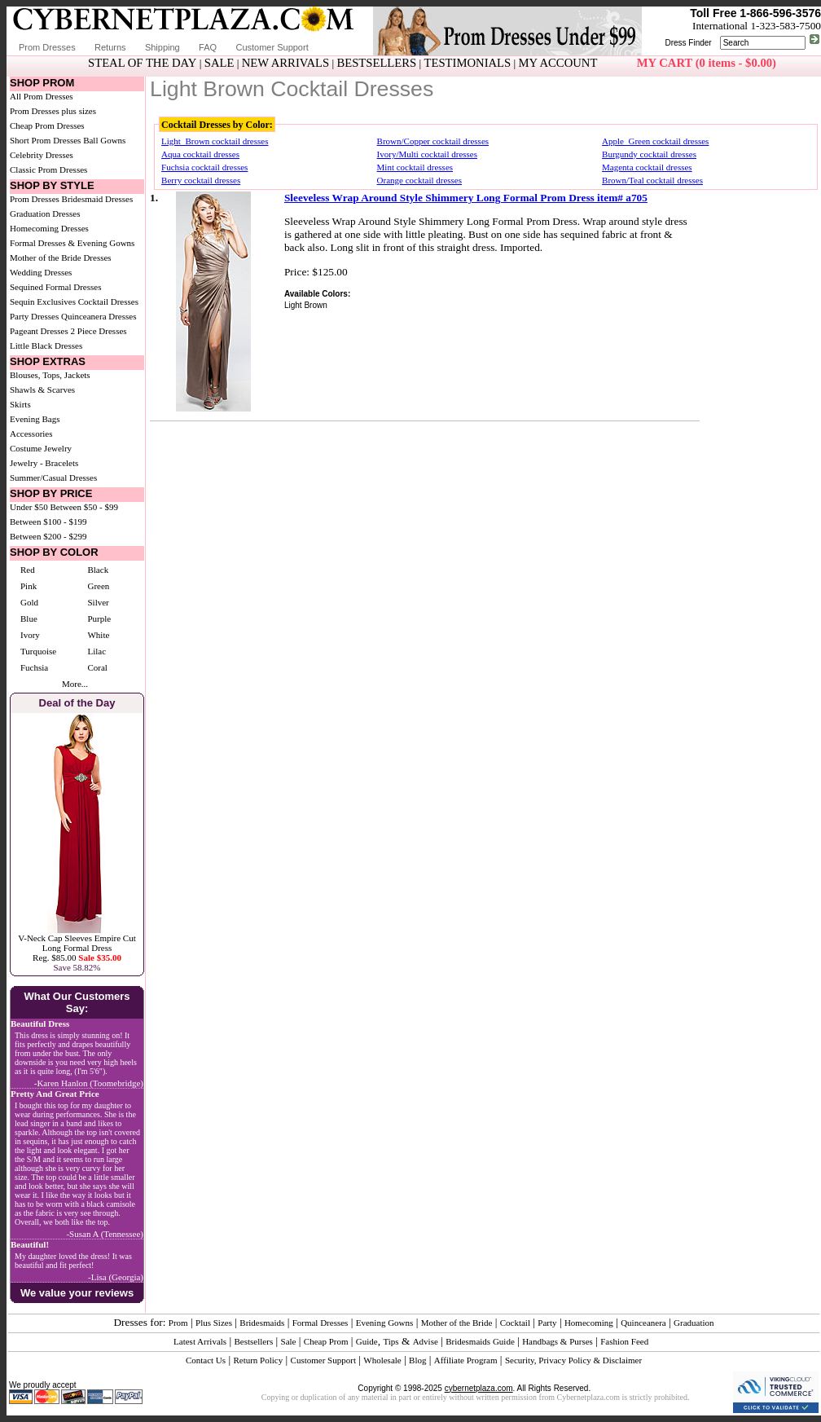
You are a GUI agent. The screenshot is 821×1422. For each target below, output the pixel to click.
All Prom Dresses (41, 96)
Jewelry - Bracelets (44, 463)
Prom (178, 1322)
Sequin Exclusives (43, 301)
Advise (425, 1341)
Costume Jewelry (41, 448)
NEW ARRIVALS (285, 62)
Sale (288, 1341)
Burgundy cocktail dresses (649, 154)
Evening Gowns (385, 1322)
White (98, 635)
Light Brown (305, 305)
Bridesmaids (261, 1322)
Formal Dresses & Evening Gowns (72, 243)
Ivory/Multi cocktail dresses (427, 154)
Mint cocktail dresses (415, 167)
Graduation (693, 1322)
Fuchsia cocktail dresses (204, 167)
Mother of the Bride (457, 1322)
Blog (417, 1360)
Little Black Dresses (46, 345)
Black (97, 570)
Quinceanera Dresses (99, 316)
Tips (390, 1341)
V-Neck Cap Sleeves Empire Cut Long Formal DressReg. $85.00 (76, 947)
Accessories (31, 433)
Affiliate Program (466, 1360)
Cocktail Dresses (108, 301)
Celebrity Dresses (41, 155)
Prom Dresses (47, 47)
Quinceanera (643, 1322)
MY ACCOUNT (558, 62)
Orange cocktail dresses (419, 180)
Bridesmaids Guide (480, 1341)
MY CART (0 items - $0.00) (706, 62)
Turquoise (38, 651)
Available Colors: (317, 293)
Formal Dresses (320, 1322)
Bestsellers (254, 1341)
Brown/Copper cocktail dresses (433, 141)
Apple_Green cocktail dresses (655, 141)
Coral (97, 667)
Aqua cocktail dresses (200, 154)
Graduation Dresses (45, 213)
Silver (97, 602)
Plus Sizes (213, 1322)
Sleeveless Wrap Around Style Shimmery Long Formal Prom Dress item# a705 (466, 198)
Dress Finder (688, 42)
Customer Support (271, 47)
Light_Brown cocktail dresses (214, 141)
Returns (110, 47)
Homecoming (588, 1322)
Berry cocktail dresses (200, 180)
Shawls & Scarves (42, 389)
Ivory (30, 635)
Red (27, 570)
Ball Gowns (104, 140)
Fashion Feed (624, 1341)
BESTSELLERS (376, 62)
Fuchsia (34, 667)
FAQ (208, 47)
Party (547, 1322)
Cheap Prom (326, 1341)
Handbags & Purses (557, 1341)
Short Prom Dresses (45, 140)
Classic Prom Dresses (48, 169)
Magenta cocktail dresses (647, 167)
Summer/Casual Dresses (53, 477)
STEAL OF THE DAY (142, 62)
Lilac (96, 651)
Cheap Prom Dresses (47, 125)
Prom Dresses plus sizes (53, 111)
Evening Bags (34, 419)
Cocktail (515, 1322)
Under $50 (29, 507)
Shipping (162, 47)
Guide (367, 1341)
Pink (28, 586)
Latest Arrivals (199, 1341)
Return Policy (258, 1360)
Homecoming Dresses (49, 228)
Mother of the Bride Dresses (61, 257)
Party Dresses (34, 316)
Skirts (20, 404)
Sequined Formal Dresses (55, 287)
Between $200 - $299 (48, 536)
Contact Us (206, 1360)
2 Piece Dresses (99, 331)
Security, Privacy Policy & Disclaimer (573, 1360)
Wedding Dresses (41, 272)
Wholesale (382, 1360)
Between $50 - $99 (84, 507)
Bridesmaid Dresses (98, 199)
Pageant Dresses (39, 331)
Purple (99, 618)
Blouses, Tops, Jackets (50, 375)
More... (75, 684)
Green (98, 586)
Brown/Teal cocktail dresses (652, 180)
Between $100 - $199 (48, 521)
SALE (219, 62)
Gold (29, 602)
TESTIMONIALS (467, 62)
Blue (28, 618)
